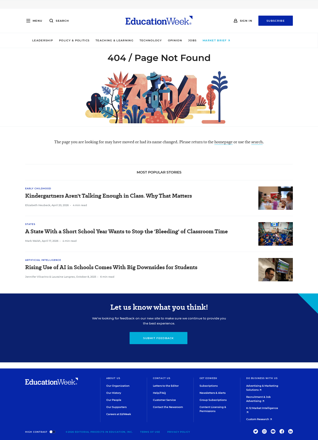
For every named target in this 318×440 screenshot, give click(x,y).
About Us (113, 378)
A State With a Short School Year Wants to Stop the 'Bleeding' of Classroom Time (126, 231)
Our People (113, 399)
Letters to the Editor (166, 385)
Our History (113, 392)
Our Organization (118, 385)
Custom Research (259, 419)
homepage (223, 142)
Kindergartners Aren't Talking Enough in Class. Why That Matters (108, 195)
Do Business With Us (262, 378)
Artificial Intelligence (43, 260)
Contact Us (161, 378)
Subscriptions (209, 385)
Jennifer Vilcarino (37, 276)
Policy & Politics (102, 40)
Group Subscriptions (213, 399)
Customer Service (164, 399)
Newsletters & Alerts (213, 392)
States (30, 224)
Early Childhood (38, 188)
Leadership (70, 40)
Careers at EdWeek (118, 414)
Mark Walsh (33, 240)
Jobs (220, 40)
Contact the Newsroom (168, 407)
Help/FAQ (159, 392)
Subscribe (275, 20)
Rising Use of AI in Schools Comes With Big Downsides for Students (111, 267)
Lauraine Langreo (63, 276)
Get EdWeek (208, 378)
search (257, 142)
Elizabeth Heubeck (37, 205)
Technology (178, 40)
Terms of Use (150, 431)
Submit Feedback (158, 338)
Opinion (203, 40)
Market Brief (244, 40)
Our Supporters (116, 407)
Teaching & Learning (142, 40)
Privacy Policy (178, 431)
